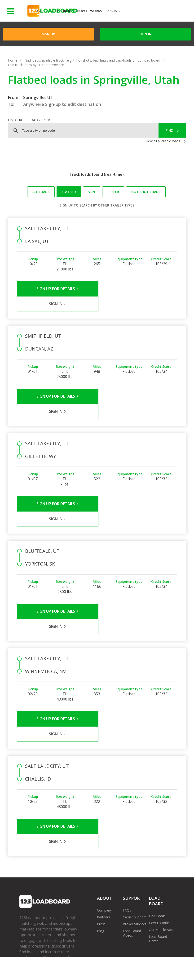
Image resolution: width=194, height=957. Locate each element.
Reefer (113, 191)
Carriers (45, 11)
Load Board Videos (132, 842)
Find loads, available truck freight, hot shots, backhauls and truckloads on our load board (92, 60)
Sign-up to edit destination (73, 104)
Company (104, 819)
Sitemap (29, 947)
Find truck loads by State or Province (36, 65)
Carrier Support (134, 826)
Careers (136, 942)
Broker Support (134, 833)
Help (118, 942)
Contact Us (159, 942)
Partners (103, 826)
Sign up (66, 205)
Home (12, 60)
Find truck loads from (29, 120)
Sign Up (48, 34)
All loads (40, 191)
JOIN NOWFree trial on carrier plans (157, 11)
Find (169, 130)
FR (46, 947)
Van (91, 191)
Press (101, 833)
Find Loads (157, 825)
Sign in (145, 34)
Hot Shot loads (145, 191)
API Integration (94, 942)
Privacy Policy (64, 942)
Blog (100, 840)
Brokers (64, 11)
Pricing (113, 11)
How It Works (89, 11)
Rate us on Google (71, 947)
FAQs (127, 819)
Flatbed (69, 191)
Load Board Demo (158, 847)
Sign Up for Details (57, 288)
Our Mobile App (161, 838)
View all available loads (163, 141)
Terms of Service (32, 942)
